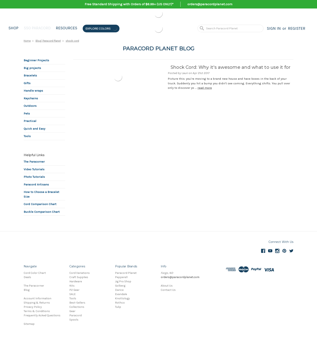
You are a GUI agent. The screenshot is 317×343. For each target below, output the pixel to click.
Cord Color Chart (35, 273)
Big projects (32, 68)
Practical (30, 121)
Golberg (120, 285)
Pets (27, 113)
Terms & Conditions (37, 311)
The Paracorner (34, 161)
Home (27, 40)
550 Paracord (37, 28)
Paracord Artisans (36, 184)
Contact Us (168, 290)
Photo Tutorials (34, 177)
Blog (27, 290)
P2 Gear (74, 290)
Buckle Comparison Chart (42, 212)
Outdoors (30, 106)
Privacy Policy (33, 307)
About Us (167, 285)
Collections (76, 307)
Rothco (120, 302)
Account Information (37, 298)
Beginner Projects (36, 60)
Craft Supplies (78, 277)
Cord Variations (79, 273)
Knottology (122, 298)
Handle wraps (33, 90)
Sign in (274, 28)
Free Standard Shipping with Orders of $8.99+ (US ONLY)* (129, 4)
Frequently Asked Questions (42, 315)
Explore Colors (101, 28)
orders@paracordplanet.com (209, 4)
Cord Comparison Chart (40, 204)
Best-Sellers (77, 302)
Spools (73, 319)
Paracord (75, 315)
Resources (66, 28)
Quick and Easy (34, 128)
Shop (13, 28)
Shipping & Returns (37, 302)
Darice (119, 290)
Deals (27, 277)
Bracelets (30, 75)
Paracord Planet (126, 273)
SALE (72, 294)
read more (205, 88)
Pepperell (121, 277)
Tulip (118, 307)
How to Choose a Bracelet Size (41, 194)
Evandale (121, 294)
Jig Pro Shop (123, 281)
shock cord (72, 40)
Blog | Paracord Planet (48, 40)
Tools (27, 136)
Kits (72, 285)
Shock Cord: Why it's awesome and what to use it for (231, 67)
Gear (72, 311)
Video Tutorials (34, 169)
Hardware (75, 281)
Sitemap (29, 324)
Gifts (27, 83)
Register (296, 28)
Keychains (31, 98)
